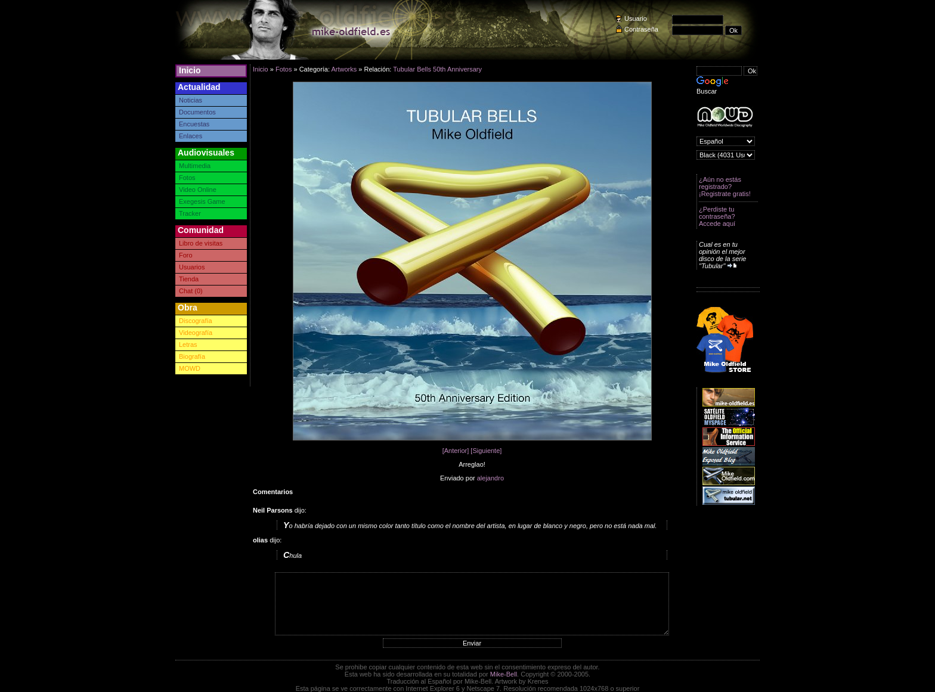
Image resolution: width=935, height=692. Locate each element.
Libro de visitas (200, 243)
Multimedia (194, 165)
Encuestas (194, 124)
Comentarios (273, 491)
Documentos (197, 112)
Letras (188, 344)
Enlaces (190, 135)
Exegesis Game (202, 201)
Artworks (344, 69)
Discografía (195, 320)
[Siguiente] (485, 450)
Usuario (635, 18)
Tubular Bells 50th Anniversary (437, 69)
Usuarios (192, 267)
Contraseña (641, 29)
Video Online (197, 189)
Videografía (195, 332)
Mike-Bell (503, 674)
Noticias (190, 100)
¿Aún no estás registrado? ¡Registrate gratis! (725, 186)
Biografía (192, 356)
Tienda (189, 279)
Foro (186, 255)
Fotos (187, 177)
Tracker (190, 213)
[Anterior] (455, 450)
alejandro (490, 478)
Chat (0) (191, 290)
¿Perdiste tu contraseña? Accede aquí (717, 216)
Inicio (190, 70)
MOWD (189, 368)
